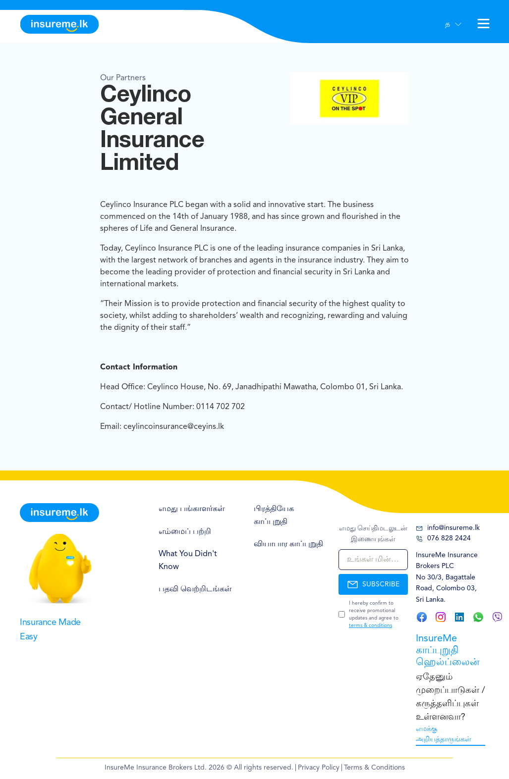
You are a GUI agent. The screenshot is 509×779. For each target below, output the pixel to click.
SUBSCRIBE (373, 584)
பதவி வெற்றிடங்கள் (195, 589)
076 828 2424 (443, 538)
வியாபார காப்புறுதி (288, 544)
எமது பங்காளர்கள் (192, 509)
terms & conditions (370, 625)
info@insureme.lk (448, 528)
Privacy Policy (318, 767)
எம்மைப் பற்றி (185, 532)
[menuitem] (196, 509)
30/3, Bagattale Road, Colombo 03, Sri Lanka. (446, 588)
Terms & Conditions (374, 767)
